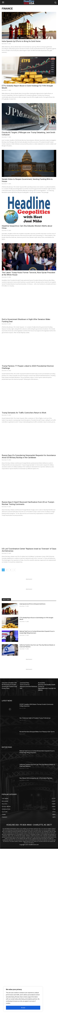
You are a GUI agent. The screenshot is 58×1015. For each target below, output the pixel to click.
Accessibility (41, 683)
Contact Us (41, 686)
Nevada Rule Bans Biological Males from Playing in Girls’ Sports (37, 731)
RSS (21, 688)
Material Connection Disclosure (28, 686)
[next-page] (14, 569)
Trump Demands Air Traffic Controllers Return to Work (24, 413)
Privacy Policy (5, 688)
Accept (23, 1007)
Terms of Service (24, 684)
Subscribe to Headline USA (9, 683)
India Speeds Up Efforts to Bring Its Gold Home (21, 41)
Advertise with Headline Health (46, 684)
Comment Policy (24, 683)
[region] (23, 999)
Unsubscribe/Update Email (9, 686)
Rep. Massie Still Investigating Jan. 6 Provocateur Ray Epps (36, 778)
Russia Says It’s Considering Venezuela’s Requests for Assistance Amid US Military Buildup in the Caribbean (29, 456)
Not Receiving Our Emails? (9, 684)
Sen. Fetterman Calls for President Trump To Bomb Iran (35, 718)
